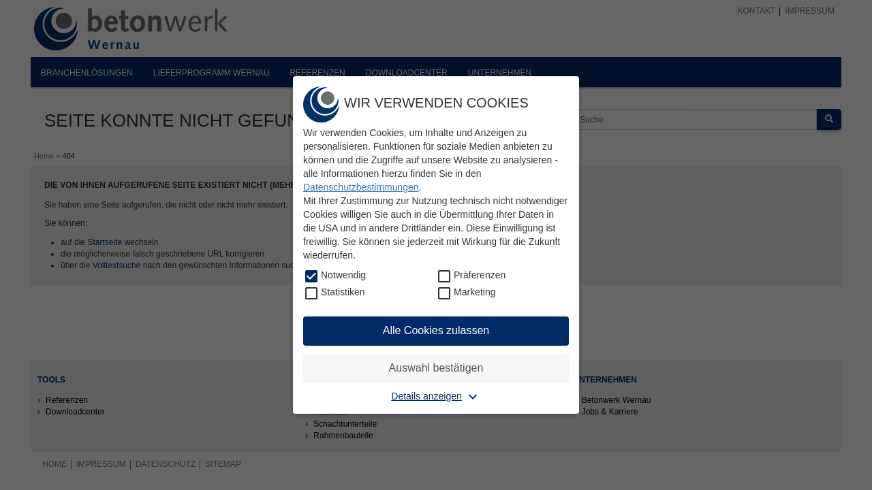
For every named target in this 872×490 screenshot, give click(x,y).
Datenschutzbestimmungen (361, 187)
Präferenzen (479, 275)
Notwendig (343, 275)
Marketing (474, 292)
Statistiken (343, 292)
